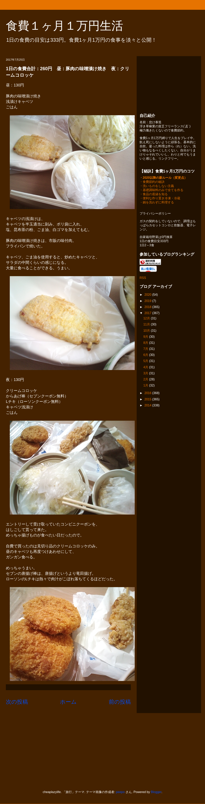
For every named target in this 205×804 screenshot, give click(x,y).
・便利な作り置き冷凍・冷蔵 (160, 198)
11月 (147, 324)
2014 (148, 405)
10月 (147, 331)
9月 (146, 337)
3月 (146, 373)
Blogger (156, 792)
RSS (143, 278)
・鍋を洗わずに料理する (157, 202)
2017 (148, 313)
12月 (147, 318)
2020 (148, 295)
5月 (146, 361)
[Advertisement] (169, 83)
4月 (146, 367)
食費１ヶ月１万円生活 (70, 25)
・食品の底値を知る (154, 194)
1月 (146, 385)
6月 (146, 355)
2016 (148, 393)
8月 (146, 343)
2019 (148, 301)
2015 (148, 399)
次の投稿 (17, 702)
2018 (148, 307)
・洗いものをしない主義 (157, 186)
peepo (120, 792)
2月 (146, 379)
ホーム (68, 702)
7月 (146, 349)
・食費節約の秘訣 (152, 182)
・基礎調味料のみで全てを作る (161, 190)
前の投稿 (120, 702)
